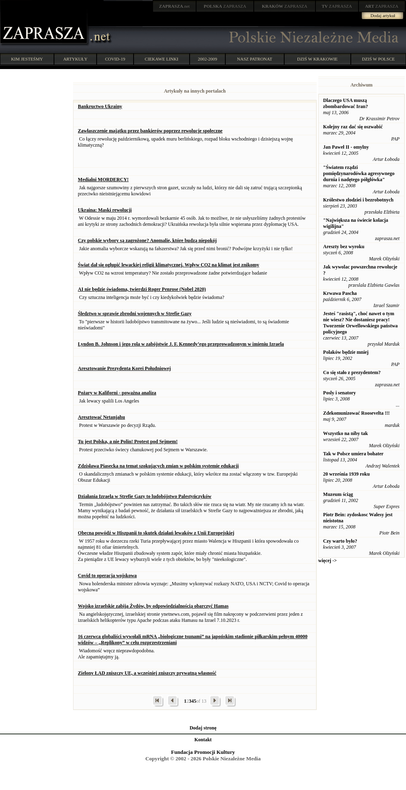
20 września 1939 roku (346, 474)
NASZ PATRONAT (254, 58)
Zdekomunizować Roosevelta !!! (356, 413)
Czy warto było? (340, 541)
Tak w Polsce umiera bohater (353, 454)
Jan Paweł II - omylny (346, 147)
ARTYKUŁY (75, 58)
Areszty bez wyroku (344, 246)
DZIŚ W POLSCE (378, 58)
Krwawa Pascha (340, 293)
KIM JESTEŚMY (27, 58)
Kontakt (203, 739)
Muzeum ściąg (338, 494)
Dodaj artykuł (383, 15)
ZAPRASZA (225, 6)
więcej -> (327, 560)
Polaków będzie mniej (346, 352)
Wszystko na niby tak (345, 433)
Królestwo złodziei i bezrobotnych (358, 200)
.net (174, 6)
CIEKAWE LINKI (162, 58)
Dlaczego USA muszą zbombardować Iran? (345, 103)
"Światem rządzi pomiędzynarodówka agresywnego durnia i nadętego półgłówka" (359, 173)
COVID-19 (115, 58)
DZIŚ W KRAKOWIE (317, 58)
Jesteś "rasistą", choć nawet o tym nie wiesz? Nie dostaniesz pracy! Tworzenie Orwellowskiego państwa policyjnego (360, 323)
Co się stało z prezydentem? (352, 372)
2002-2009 (207, 58)
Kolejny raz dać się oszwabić (353, 127)
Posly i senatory (339, 393)
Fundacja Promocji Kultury (203, 752)
